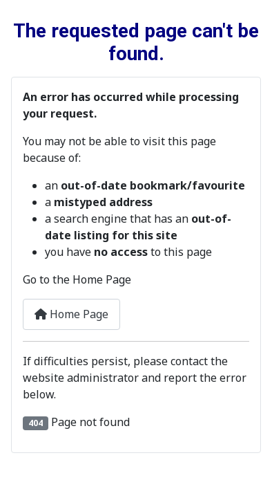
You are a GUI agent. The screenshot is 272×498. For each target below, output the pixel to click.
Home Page (71, 314)
